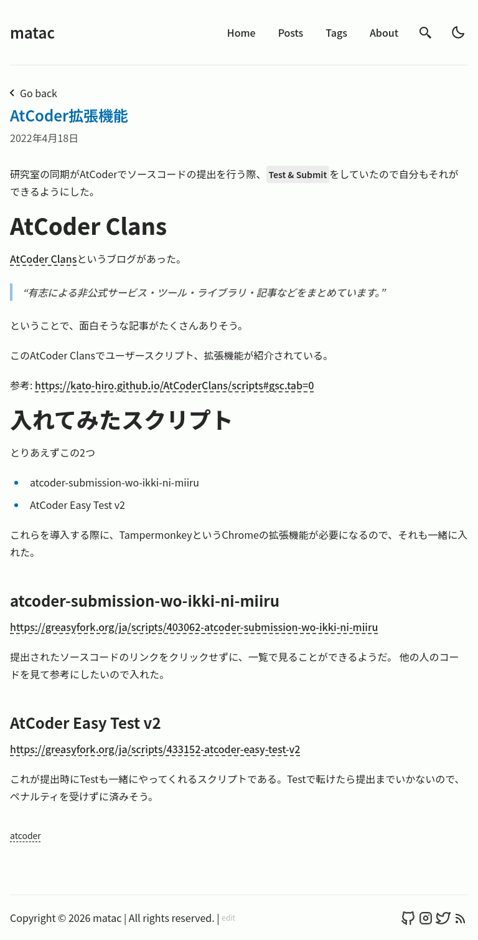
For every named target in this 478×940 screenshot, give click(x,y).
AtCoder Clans (43, 258)
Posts (291, 32)
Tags (336, 32)
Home (241, 32)
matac (32, 32)
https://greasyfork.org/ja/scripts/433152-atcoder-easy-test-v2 (155, 748)
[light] (458, 32)
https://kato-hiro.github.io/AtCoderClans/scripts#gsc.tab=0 (174, 384)
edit (228, 918)
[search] (426, 33)
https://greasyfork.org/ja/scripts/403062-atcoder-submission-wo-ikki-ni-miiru (194, 626)
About (384, 32)
